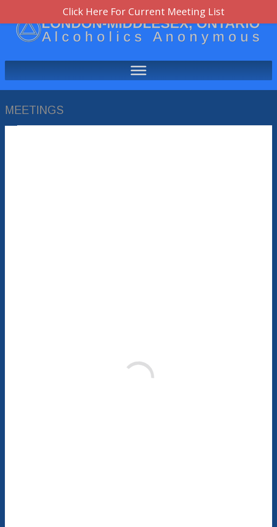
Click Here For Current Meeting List (144, 11)
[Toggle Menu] (138, 70)
